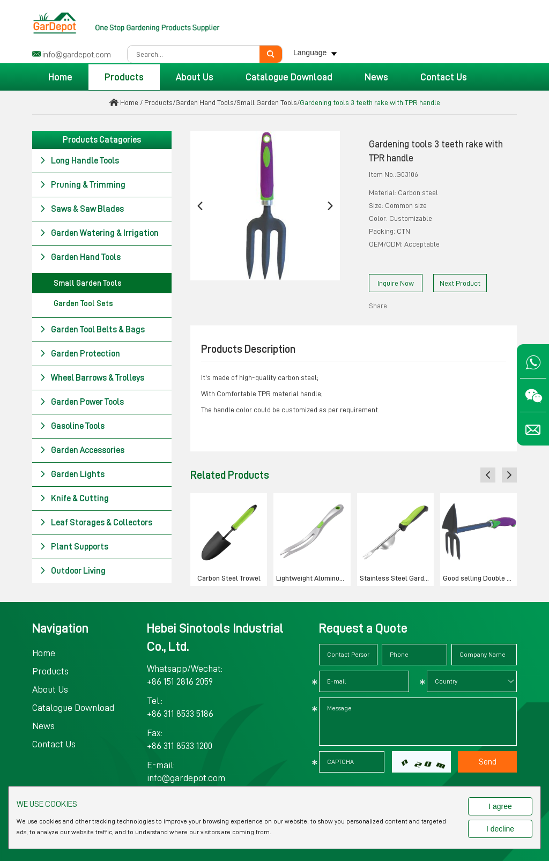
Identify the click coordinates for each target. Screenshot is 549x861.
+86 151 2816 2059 (180, 681)
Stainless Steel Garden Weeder (397, 578)
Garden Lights (72, 474)
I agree (500, 806)
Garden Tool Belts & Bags (92, 329)
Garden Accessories (82, 450)
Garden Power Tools (82, 402)
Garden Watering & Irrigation (99, 233)
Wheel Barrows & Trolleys (92, 378)
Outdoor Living (73, 571)
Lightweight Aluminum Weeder (313, 578)
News (376, 77)
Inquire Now (395, 283)
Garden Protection (80, 353)
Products (124, 77)
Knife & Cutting (74, 498)
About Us (194, 77)
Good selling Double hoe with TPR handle (480, 578)
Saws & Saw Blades (82, 209)
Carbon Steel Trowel (229, 578)
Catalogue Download (289, 77)
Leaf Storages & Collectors (96, 522)
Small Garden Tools (266, 102)
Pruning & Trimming (82, 185)
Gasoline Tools (72, 426)
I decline (500, 829)
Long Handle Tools (79, 160)
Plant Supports (74, 546)
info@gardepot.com (76, 54)
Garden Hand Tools (204, 102)
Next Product (460, 283)
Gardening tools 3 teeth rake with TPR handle (370, 102)
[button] (200, 205)
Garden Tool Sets (83, 303)
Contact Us (443, 77)
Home (60, 77)
